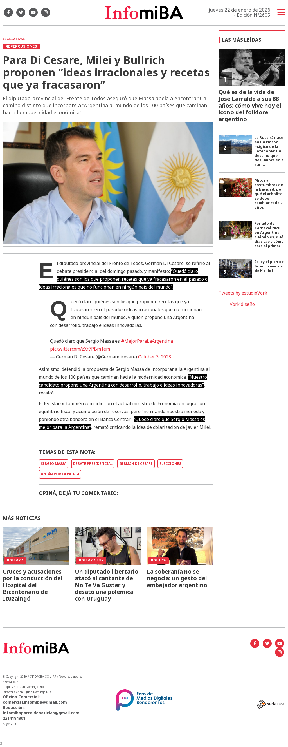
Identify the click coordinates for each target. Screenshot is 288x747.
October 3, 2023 (154, 357)
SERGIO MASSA (53, 463)
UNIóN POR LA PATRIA (60, 474)
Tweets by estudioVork (243, 293)
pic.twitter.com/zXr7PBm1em (80, 349)
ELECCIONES (170, 463)
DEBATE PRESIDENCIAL (92, 463)
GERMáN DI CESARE (136, 463)
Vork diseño (242, 304)
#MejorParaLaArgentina (147, 341)
